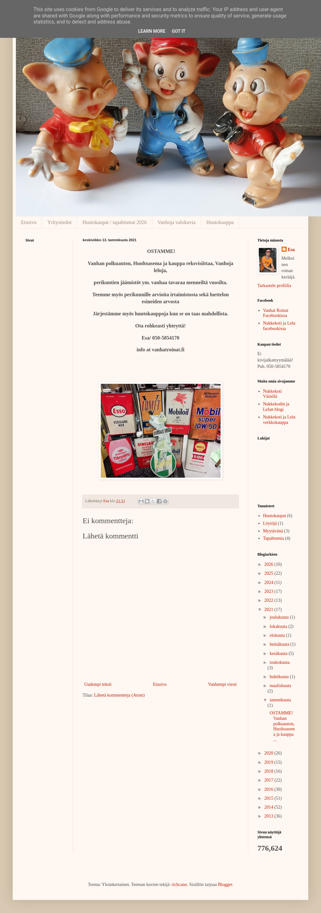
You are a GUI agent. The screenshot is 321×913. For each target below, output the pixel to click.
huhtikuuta (280, 676)
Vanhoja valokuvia (177, 222)
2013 (269, 816)
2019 (269, 762)
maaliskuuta (280, 685)
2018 (269, 771)
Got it (178, 31)
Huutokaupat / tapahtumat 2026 (114, 222)
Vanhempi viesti (222, 684)
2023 (269, 591)
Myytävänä (273, 531)
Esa (291, 249)
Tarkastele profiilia (274, 285)
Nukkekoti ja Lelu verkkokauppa (279, 420)
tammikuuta (280, 700)
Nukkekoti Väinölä (272, 394)
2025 (269, 573)
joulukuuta (280, 617)
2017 (269, 780)
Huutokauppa (220, 222)
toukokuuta (280, 662)
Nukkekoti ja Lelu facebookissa (279, 326)
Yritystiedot (59, 222)
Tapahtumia (273, 538)
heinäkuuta (280, 644)
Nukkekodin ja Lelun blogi (276, 407)
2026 (269, 564)
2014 (269, 807)
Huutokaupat (274, 515)
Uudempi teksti (98, 684)
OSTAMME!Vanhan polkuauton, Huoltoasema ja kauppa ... (282, 726)
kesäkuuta (279, 653)
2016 (269, 789)
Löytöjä (270, 523)
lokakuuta (279, 626)
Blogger (225, 884)
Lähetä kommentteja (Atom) (119, 695)
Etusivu (29, 222)
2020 (269, 753)
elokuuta (278, 635)
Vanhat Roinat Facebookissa (276, 313)
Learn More (151, 31)
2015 (269, 798)
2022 (269, 600)
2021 (269, 609)
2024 (269, 582)
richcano (179, 884)
